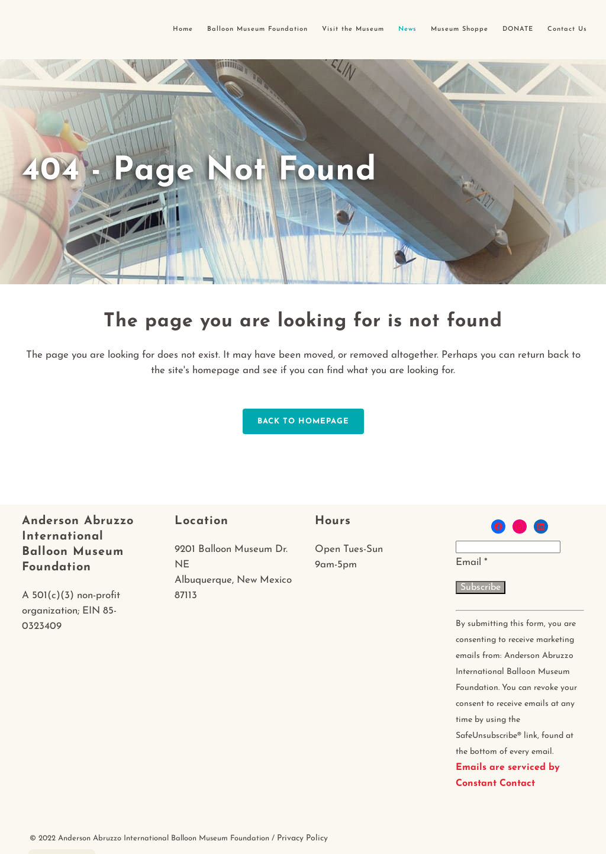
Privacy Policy (302, 838)
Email (472, 562)
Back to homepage (303, 421)
